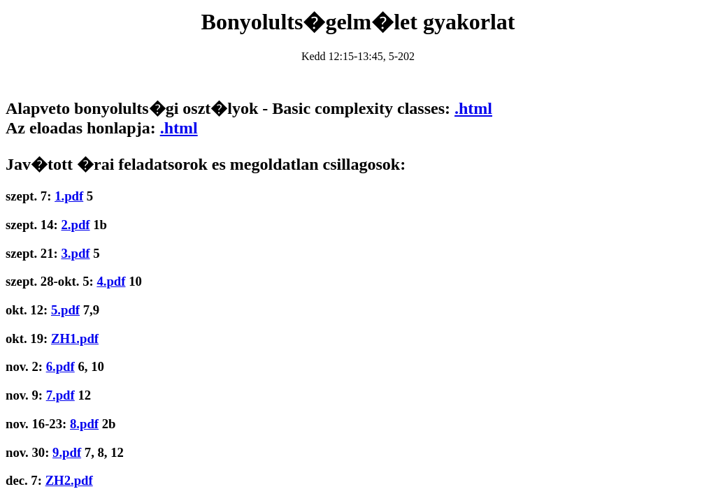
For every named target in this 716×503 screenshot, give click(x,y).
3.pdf (75, 253)
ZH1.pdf (75, 338)
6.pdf (60, 366)
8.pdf (84, 423)
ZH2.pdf (69, 480)
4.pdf (110, 281)
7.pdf (60, 395)
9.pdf (66, 452)
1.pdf (69, 196)
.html (473, 108)
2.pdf (75, 224)
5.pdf (65, 309)
